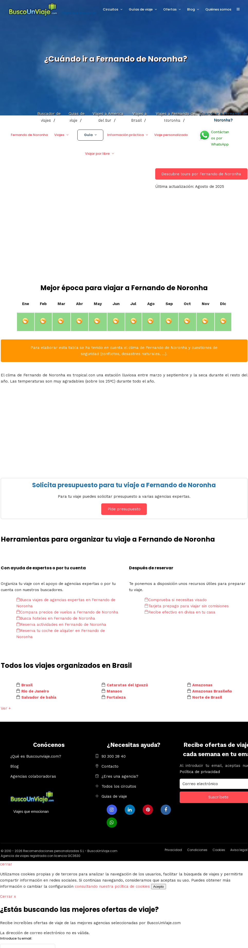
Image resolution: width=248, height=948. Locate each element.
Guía (88, 134)
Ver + (6, 708)
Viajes (59, 134)
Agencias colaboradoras (33, 776)
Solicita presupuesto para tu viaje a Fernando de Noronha (124, 485)
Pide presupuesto (124, 509)
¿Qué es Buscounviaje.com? (35, 756)
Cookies (219, 850)
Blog (191, 9)
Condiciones (197, 850)
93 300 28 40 (114, 756)
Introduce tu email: (16, 938)
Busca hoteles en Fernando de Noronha (55, 618)
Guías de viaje (141, 9)
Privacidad (173, 850)
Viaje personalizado (171, 134)
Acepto (158, 886)
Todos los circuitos (119, 786)
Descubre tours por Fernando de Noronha (201, 174)
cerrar (6, 864)
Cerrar (8, 896)
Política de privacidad (200, 771)
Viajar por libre (97, 153)
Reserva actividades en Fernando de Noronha (61, 624)
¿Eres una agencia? (120, 776)
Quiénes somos (218, 9)
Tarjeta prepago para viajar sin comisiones (186, 606)
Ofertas (170, 9)
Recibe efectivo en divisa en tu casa (179, 612)
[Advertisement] (124, 245)
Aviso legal (238, 850)
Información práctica (125, 134)
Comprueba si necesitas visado (175, 600)
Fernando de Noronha (29, 134)
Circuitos (110, 9)
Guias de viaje (114, 796)
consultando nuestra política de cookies (112, 886)
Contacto (110, 766)
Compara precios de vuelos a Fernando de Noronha (67, 612)
